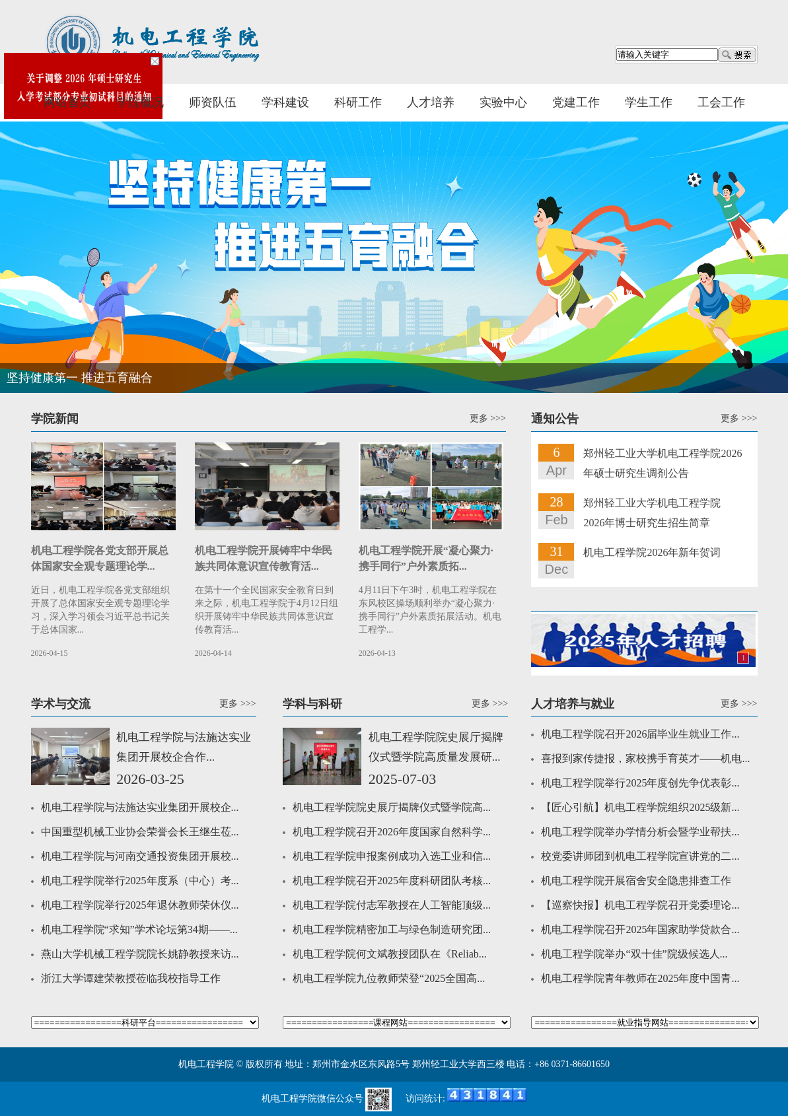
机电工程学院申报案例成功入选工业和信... (392, 856)
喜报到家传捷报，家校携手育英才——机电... (645, 758)
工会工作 (721, 102)
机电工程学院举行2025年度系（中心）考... (140, 880)
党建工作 (576, 102)
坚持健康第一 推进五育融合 (80, 377)
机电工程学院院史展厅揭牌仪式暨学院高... (392, 807)
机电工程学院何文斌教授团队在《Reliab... (390, 953)
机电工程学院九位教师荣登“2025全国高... (389, 978)
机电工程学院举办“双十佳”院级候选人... (634, 953)
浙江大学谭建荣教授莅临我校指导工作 (131, 978)
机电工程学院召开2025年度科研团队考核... (392, 880)
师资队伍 (212, 102)
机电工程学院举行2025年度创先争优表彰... (640, 782)
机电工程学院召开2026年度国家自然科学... (392, 831)
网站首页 (67, 102)
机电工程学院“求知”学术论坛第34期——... (139, 929)
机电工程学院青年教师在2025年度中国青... (640, 978)
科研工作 (358, 102)
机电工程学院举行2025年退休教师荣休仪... (140, 905)
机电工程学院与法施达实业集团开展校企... (140, 807)
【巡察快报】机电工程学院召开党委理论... (640, 905)
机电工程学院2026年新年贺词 (652, 552)
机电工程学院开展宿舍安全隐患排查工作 (636, 880)
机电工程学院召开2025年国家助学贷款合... (640, 929)
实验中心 (503, 102)
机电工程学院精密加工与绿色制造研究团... (392, 929)
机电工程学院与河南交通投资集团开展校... (140, 856)
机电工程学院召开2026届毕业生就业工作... (640, 734)
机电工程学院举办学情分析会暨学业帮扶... (640, 831)
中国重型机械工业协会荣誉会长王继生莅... (140, 831)
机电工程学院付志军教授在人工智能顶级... (392, 905)
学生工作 (648, 102)
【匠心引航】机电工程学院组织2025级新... (640, 807)
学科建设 (285, 102)
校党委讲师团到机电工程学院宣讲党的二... (640, 856)
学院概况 (140, 102)
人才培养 (430, 102)
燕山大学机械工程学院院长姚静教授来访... (140, 953)
